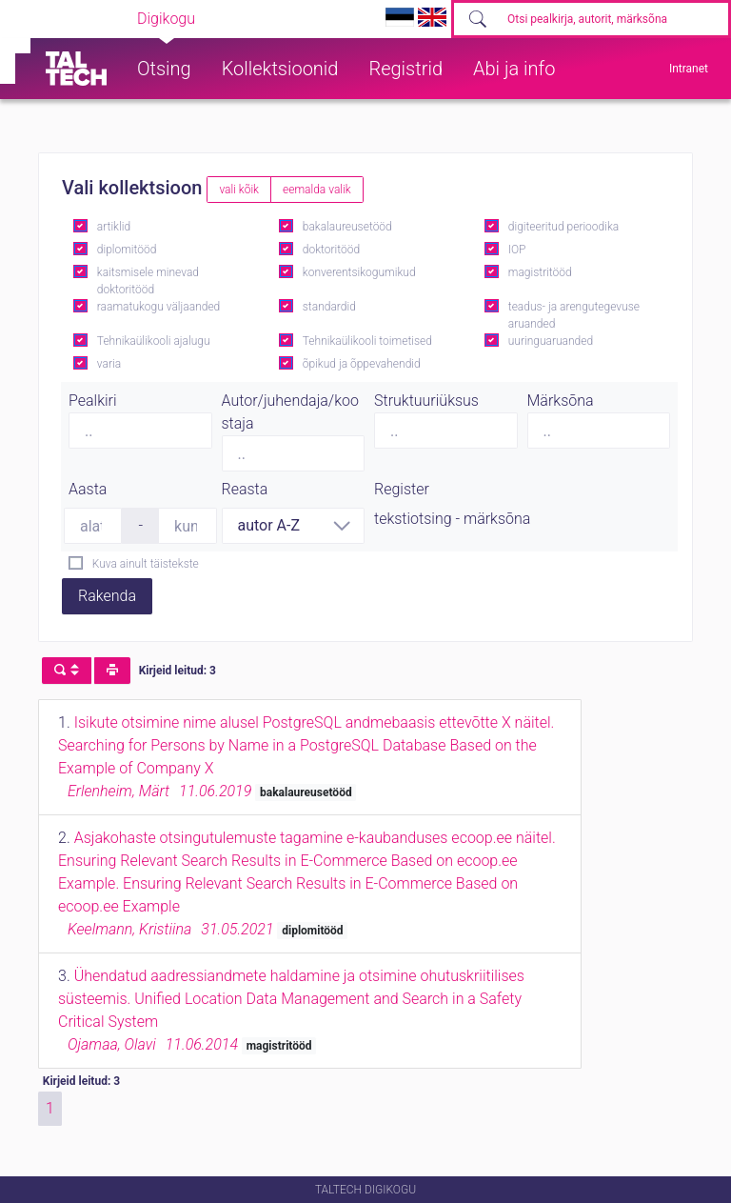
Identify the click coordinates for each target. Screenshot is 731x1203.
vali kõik (239, 189)
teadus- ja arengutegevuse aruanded (574, 315)
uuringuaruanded (550, 341)
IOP (517, 249)
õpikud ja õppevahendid (362, 364)
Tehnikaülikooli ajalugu (153, 341)
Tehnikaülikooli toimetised (367, 341)
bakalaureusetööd (347, 226)
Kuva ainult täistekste (145, 564)
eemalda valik (317, 189)
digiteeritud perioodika (563, 226)
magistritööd (540, 272)
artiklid (113, 226)
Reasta (245, 489)
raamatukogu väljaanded (159, 306)
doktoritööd (331, 249)
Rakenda (107, 596)
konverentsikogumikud (359, 272)
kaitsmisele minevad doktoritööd (148, 281)
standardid (329, 306)
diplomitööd (127, 249)
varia (109, 364)
